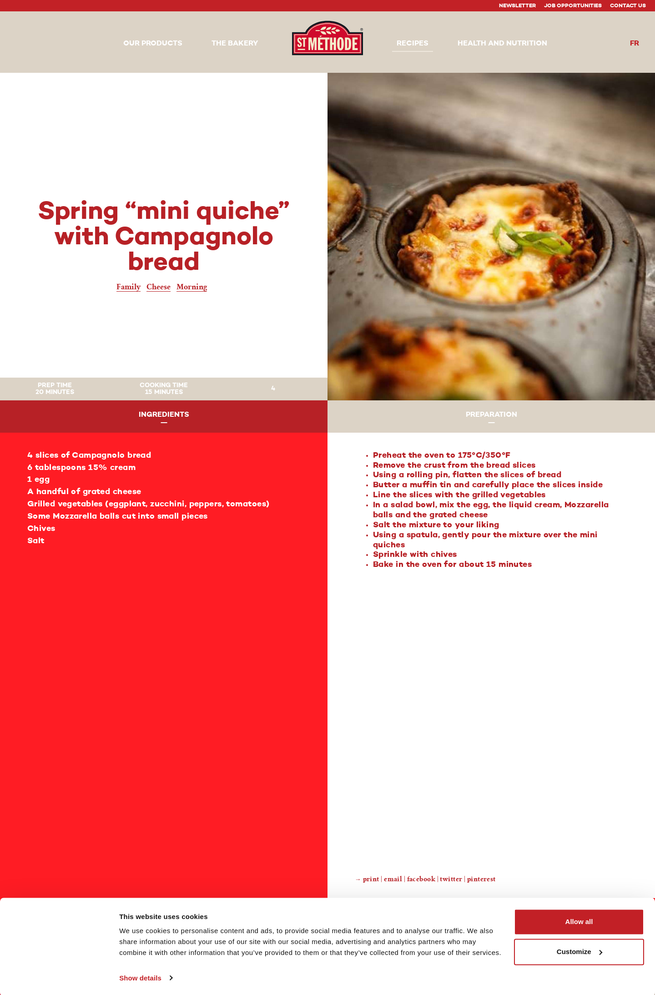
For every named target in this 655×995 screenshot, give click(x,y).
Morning (191, 287)
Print (371, 879)
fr (634, 43)
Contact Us (628, 6)
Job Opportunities (573, 6)
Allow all (579, 921)
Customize (579, 951)
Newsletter (517, 6)
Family (128, 287)
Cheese (158, 287)
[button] (153, 44)
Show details (140, 977)
